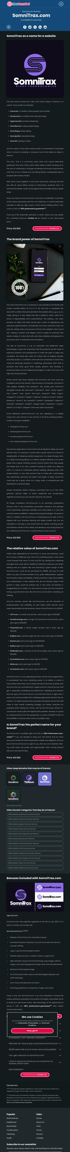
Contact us (32, 218)
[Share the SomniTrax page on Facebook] (24, 27)
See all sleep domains (14, 788)
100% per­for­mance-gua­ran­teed (38, 989)
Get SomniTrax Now (42, 999)
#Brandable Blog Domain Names (21, 821)
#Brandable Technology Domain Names (24, 841)
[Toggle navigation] (61, 4)
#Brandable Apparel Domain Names (23, 806)
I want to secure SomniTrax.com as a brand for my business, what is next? (31, 1045)
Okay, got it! (32, 1030)
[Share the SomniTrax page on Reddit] (45, 27)
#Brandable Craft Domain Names (22, 831)
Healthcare (11, 1105)
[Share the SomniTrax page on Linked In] (40, 27)
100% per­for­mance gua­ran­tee (33, 209)
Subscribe (57, 1137)
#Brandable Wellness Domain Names (23, 851)
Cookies (39, 1121)
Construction (12, 1113)
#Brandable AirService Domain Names (24, 801)
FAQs (38, 1109)
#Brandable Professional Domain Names (25, 836)
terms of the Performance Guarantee (19, 1086)
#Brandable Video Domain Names (22, 846)
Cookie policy (23, 1023)
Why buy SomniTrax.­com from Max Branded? (28, 1006)
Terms (39, 1113)
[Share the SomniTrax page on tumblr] (35, 27)
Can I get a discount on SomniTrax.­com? (26, 1038)
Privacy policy (33, 1023)
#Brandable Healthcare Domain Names (24, 796)
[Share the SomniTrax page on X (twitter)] (30, 27)
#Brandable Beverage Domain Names (24, 816)
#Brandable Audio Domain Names (22, 811)
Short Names (12, 1101)
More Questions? (16, 1052)
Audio (9, 1121)
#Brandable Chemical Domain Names (24, 826)
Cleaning (11, 1117)
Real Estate (11, 1109)
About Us (40, 1105)
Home (39, 1101)
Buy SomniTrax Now (41, 228)
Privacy (39, 1117)
